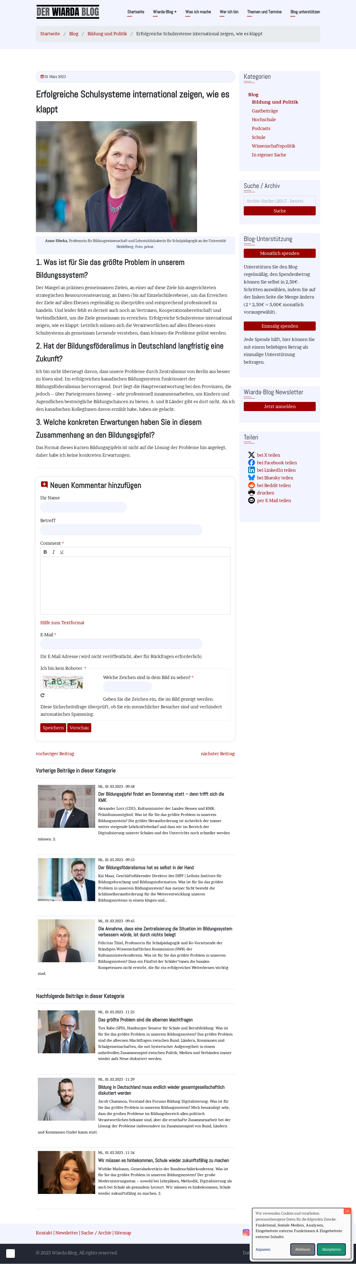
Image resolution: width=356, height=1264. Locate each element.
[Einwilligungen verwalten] (10, 1253)
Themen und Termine (264, 12)
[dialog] (301, 1233)
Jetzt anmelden (280, 406)
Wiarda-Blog (165, 12)
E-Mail (46, 634)
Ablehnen (302, 1249)
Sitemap (122, 1232)
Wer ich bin (229, 12)
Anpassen (263, 1249)
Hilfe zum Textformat (62, 622)
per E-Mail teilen (274, 500)
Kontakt (44, 1232)
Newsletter (66, 1232)
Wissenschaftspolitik (273, 146)
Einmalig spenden (280, 326)
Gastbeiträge (265, 110)
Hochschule (264, 119)
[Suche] (280, 201)
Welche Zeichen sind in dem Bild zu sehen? (147, 677)
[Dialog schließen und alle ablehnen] (347, 1211)
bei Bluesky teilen (275, 477)
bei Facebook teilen (277, 462)
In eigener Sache (269, 154)
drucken (265, 492)
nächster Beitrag (218, 753)
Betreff (47, 520)
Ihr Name (50, 497)
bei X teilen (268, 455)
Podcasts (261, 128)
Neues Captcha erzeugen (42, 695)
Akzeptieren (331, 1249)
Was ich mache (198, 12)
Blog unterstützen (305, 12)
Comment (50, 543)
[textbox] (135, 586)
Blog (73, 33)
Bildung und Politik (107, 33)
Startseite (135, 12)
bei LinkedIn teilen (276, 470)
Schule (259, 137)
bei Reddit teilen (274, 485)
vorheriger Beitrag (55, 753)
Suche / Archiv (96, 1232)
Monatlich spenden (279, 253)
